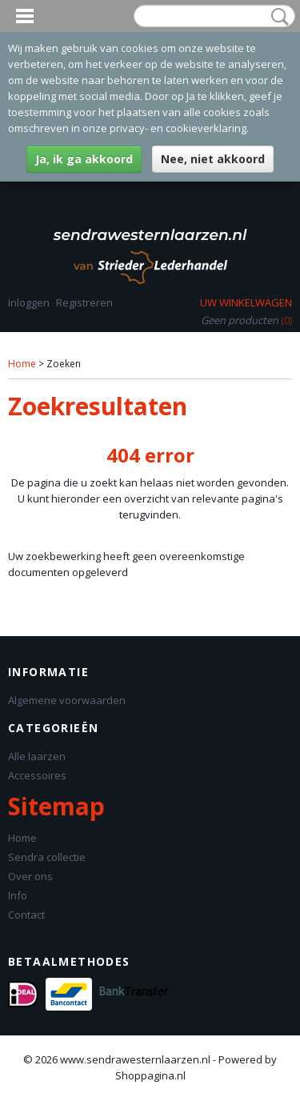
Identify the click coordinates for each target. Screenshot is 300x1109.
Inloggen (29, 302)
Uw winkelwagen (246, 302)
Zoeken (277, 17)
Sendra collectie (47, 857)
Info (17, 895)
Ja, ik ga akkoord (84, 158)
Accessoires (37, 775)
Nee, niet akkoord (213, 158)
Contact (26, 914)
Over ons (30, 876)
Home (22, 363)
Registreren (84, 302)
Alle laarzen (37, 756)
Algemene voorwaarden (67, 700)
